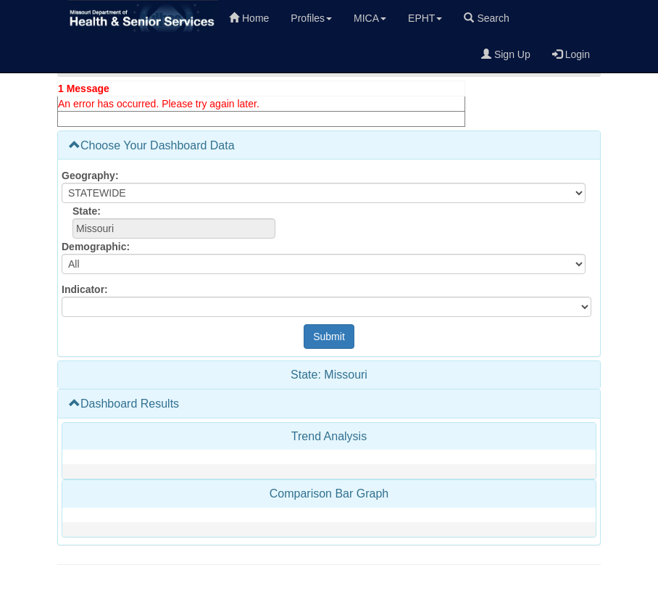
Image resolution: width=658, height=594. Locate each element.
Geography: (90, 175)
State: (86, 211)
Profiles (311, 18)
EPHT (425, 18)
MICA (370, 18)
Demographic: (96, 246)
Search (486, 18)
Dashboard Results (124, 403)
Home (249, 18)
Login (571, 54)
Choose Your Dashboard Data (152, 145)
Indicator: (85, 289)
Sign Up (505, 54)
